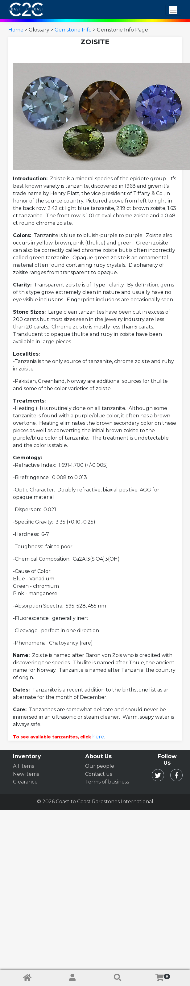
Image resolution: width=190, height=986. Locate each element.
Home (15, 30)
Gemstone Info (73, 30)
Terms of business (107, 782)
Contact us (98, 774)
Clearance (25, 782)
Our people (99, 766)
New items (26, 774)
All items (23, 766)
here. (98, 737)
